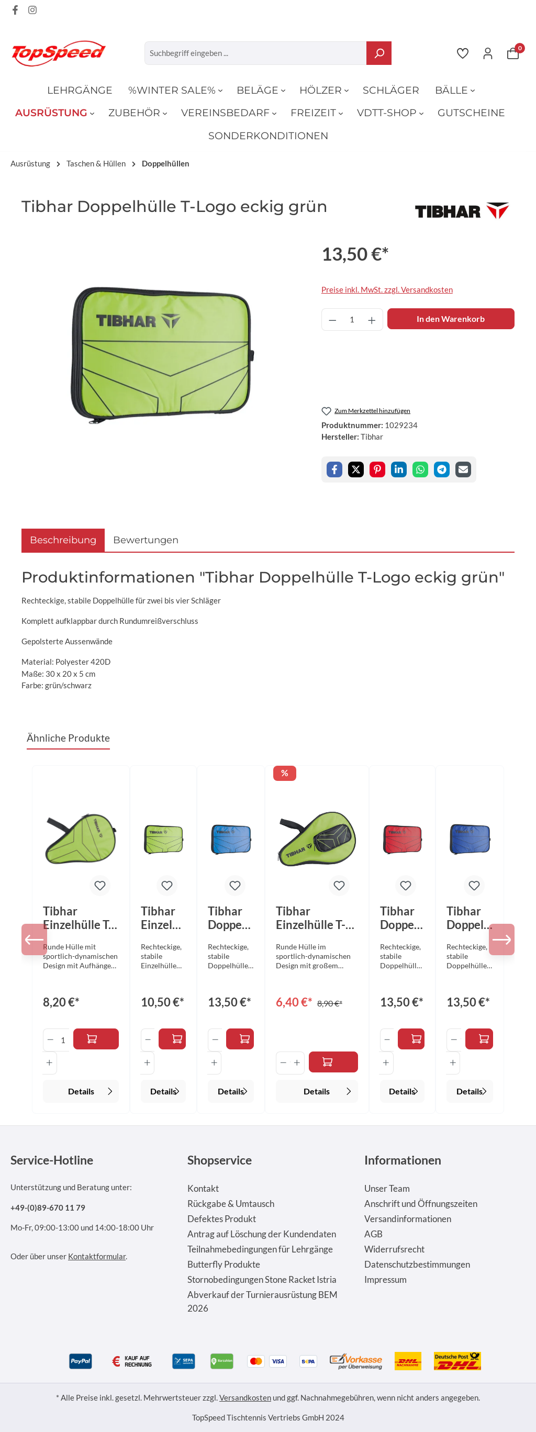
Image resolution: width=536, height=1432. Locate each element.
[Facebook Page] (15, 11)
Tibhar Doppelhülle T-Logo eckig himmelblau (230, 918)
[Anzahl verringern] (332, 319)
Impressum (385, 1279)
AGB (373, 1234)
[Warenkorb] (513, 52)
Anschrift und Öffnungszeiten (420, 1204)
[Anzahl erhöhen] (372, 319)
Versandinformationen (407, 1219)
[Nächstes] (499, 939)
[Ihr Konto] (487, 52)
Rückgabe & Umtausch (230, 1204)
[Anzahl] (352, 319)
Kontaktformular (97, 1256)
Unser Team (387, 1188)
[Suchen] (379, 53)
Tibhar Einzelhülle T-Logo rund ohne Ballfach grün (79, 918)
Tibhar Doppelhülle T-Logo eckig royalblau (468, 918)
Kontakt (203, 1188)
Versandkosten (245, 1397)
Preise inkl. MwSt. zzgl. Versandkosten (387, 289)
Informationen (402, 1160)
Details (92, 1090)
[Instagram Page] (32, 11)
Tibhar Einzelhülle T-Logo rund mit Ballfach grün (312, 918)
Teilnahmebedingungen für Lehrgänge (260, 1249)
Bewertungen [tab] (145, 540)
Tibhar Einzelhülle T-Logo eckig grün (160, 918)
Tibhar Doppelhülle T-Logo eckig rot (402, 918)
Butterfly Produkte (223, 1264)
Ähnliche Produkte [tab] (68, 738)
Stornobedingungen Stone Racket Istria (262, 1279)
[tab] (63, 540)
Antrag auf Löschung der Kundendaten (261, 1234)
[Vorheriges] (37, 939)
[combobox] (255, 53)
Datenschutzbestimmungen (417, 1264)
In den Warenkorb (451, 318)
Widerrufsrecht (394, 1249)
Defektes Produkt (221, 1219)
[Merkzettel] (462, 52)
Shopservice (219, 1160)
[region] (161, 352)
